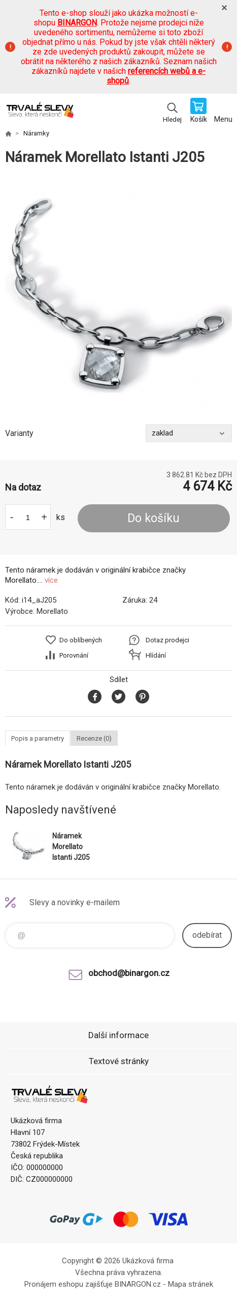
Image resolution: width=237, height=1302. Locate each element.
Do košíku (153, 518)
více (51, 580)
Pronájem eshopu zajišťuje (68, 1284)
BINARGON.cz (138, 1284)
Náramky (36, 133)
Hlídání (156, 655)
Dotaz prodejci (167, 640)
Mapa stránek (190, 1284)
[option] (118, 295)
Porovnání (73, 655)
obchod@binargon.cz (129, 973)
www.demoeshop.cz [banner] (40, 111)
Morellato (52, 611)
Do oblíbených (80, 640)
